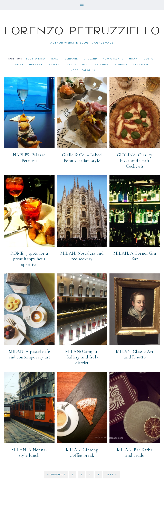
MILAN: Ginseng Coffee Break (82, 452)
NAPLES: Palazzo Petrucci (29, 157)
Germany (36, 64)
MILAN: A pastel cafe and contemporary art (29, 354)
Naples (54, 64)
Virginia (121, 64)
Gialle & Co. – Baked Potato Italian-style (82, 157)
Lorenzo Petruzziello (82, 30)
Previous (56, 474)
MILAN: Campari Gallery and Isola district (82, 357)
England (90, 58)
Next (111, 474)
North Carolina (83, 70)
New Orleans (113, 58)
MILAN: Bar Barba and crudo (135, 452)
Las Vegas (101, 64)
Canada (70, 64)
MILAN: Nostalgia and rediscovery (82, 255)
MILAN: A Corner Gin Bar (134, 255)
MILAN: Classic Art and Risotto (135, 354)
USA (85, 64)
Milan (133, 58)
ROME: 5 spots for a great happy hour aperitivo (29, 258)
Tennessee (141, 64)
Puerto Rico (35, 58)
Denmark (71, 58)
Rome (19, 64)
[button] (82, 5)
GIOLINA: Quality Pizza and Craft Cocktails (135, 160)
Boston (150, 58)
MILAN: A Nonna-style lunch (29, 452)
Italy (55, 58)
